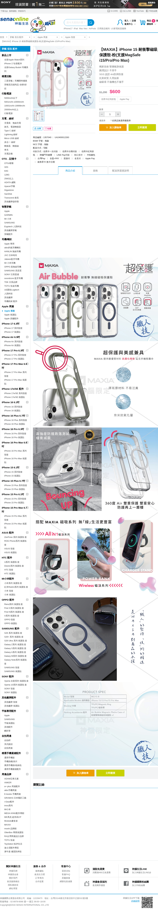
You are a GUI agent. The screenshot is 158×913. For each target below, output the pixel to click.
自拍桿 (7, 740)
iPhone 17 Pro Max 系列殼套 (15, 374)
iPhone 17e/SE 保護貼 (14, 397)
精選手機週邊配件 (11, 753)
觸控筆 (7, 731)
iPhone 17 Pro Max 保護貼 (15, 382)
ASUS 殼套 (9, 548)
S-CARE (113, 11)
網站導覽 (13, 888)
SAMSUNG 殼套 (11, 667)
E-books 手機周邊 (12, 794)
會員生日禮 (39, 874)
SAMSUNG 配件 (10, 628)
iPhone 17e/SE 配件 (13, 388)
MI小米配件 (8, 578)
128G (6, 175)
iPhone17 (68, 28)
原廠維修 (66, 878)
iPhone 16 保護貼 (12, 410)
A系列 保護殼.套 (11, 616)
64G (6, 171)
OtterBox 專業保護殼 (13, 832)
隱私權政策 (13, 885)
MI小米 (7, 809)
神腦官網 (13, 871)
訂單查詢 (39, 878)
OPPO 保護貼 (10, 623)
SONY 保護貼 (10, 692)
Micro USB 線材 (11, 138)
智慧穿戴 (6, 206)
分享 (37, 129)
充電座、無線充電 (12, 123)
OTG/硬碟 (9, 163)
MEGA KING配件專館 (14, 813)
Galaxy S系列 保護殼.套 (15, 648)
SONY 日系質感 (11, 274)
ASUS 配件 (8, 532)
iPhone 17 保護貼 (12, 332)
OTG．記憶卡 (9, 158)
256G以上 (9, 178)
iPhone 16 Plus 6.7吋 (13, 415)
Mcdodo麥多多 (11, 821)
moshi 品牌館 (10, 828)
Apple (7, 211)
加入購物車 (113, 127)
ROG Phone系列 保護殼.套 (15, 543)
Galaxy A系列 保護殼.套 (15, 652)
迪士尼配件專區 (11, 848)
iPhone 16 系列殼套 (13, 407)
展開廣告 (151, 3)
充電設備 (8, 153)
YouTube (138, 11)
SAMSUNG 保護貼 (13, 671)
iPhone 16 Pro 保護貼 (14, 437)
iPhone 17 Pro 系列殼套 (15, 355)
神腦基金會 (13, 874)
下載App (4, 11)
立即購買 (142, 127)
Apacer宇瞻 (9, 186)
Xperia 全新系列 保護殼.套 (16, 681)
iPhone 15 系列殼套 (13, 472)
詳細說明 (135, 901)
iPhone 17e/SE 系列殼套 (15, 393)
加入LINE (125, 11)
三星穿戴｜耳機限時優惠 (15, 81)
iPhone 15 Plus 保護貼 (14, 489)
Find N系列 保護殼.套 (14, 612)
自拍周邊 (6, 736)
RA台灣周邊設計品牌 (14, 836)
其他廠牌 (8, 297)
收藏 (48, 129)
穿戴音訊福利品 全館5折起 (15, 86)
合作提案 (39, 881)
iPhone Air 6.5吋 (11, 337)
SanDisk (8, 194)
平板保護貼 (9, 723)
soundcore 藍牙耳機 (13, 278)
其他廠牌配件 (9, 697)
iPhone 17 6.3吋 (10, 323)
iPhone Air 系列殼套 (13, 341)
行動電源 (6, 93)
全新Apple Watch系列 (14, 59)
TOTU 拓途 (9, 840)
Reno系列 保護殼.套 (13, 604)
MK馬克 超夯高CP (12, 817)
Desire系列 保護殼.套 (14, 566)
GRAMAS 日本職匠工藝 (15, 798)
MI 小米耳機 (9, 263)
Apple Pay (124, 99)
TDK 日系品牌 (10, 282)
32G (6, 167)
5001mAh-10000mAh (14, 102)
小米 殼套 (8, 591)
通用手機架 (9, 757)
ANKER (7, 782)
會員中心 (130, 24)
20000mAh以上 (11, 109)
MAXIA (7, 825)
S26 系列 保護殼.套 (13, 633)
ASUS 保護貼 (10, 552)
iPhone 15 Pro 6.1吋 (13, 494)
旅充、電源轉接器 (12, 127)
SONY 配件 (8, 676)
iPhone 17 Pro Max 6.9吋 (14, 366)
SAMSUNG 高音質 (13, 270)
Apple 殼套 (70, 37)
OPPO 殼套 (9, 619)
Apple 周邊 (42, 37)
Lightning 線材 (10, 134)
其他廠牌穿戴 (10, 230)
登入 (126, 20)
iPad (76, 28)
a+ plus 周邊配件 (12, 786)
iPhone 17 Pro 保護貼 (14, 359)
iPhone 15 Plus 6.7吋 (13, 481)
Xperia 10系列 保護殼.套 (15, 685)
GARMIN (8, 215)
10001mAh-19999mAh (14, 105)
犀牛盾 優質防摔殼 (13, 851)
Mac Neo (83, 28)
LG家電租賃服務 (118, 28)
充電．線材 (8, 118)
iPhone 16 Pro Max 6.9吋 (14, 444)
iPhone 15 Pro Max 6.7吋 (14, 509)
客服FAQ (66, 874)
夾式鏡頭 (8, 744)
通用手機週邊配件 (12, 769)
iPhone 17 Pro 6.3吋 (13, 350)
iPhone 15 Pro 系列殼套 (15, 499)
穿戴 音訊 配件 (16, 37)
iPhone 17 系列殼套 (13, 328)
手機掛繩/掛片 (10, 761)
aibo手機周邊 (10, 790)
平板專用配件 (9, 711)
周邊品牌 (6, 774)
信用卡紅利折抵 (108, 99)
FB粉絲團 (151, 11)
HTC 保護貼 (9, 573)
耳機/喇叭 (7, 239)
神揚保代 (22, 11)
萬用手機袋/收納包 (13, 765)
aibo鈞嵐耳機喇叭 (12, 247)
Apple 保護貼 (10, 314)
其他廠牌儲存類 (11, 201)
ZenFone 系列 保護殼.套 (15, 537)
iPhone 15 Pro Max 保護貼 (15, 525)
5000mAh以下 (10, 98)
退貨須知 (66, 871)
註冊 (134, 20)
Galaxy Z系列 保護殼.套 (15, 644)
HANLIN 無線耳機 (12, 251)
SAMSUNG (9, 222)
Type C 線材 (10, 130)
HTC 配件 (7, 557)
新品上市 (6, 55)
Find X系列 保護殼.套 (14, 608)
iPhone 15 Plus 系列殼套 (15, 485)
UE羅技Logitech (11, 290)
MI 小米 (7, 219)
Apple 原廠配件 (11, 318)
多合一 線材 (9, 142)
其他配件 (8, 727)
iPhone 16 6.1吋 (10, 402)
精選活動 (6, 76)
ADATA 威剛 (9, 182)
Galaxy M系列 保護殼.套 (15, 656)
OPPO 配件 (8, 599)
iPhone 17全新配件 (13, 63)
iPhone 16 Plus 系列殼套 (15, 420)
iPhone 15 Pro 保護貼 (14, 502)
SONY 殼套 (9, 688)
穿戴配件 (8, 234)
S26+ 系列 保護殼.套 (13, 637)
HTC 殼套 (8, 570)
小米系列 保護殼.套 (13, 583)
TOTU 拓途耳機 (11, 286)
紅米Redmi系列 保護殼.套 (16, 587)
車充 (6, 150)
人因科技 (8, 293)
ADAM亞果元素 (11, 779)
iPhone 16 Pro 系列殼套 (15, 433)
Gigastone (9, 190)
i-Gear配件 (9, 802)
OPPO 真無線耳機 (12, 267)
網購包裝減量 (66, 881)
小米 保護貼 (9, 594)
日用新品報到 (103, 28)
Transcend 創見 (11, 198)
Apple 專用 (9, 244)
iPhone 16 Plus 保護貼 (14, 424)
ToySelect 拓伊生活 (13, 844)
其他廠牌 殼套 (10, 702)
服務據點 (13, 11)
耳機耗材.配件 (10, 301)
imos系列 (8, 805)
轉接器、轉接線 (11, 146)
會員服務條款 (13, 881)
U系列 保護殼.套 (11, 562)
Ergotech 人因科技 (13, 226)
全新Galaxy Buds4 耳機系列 (16, 69)
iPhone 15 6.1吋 (10, 467)
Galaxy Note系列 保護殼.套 (15, 662)
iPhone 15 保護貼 (12, 476)
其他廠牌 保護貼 (11, 706)
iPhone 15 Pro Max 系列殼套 (15, 518)
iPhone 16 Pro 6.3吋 (13, 429)
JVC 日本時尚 (10, 255)
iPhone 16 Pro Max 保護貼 (15, 460)
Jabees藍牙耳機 (11, 259)
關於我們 (13, 878)
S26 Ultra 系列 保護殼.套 (15, 640)
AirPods (92, 28)
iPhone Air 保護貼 (12, 345)
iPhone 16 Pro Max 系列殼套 (15, 453)
